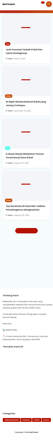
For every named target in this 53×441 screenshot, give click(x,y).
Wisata (8, 96)
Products (26, 420)
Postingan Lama (26, 230)
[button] (43, 2)
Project (36, 420)
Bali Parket (33, 432)
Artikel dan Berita (11, 420)
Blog (7, 44)
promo (46, 420)
